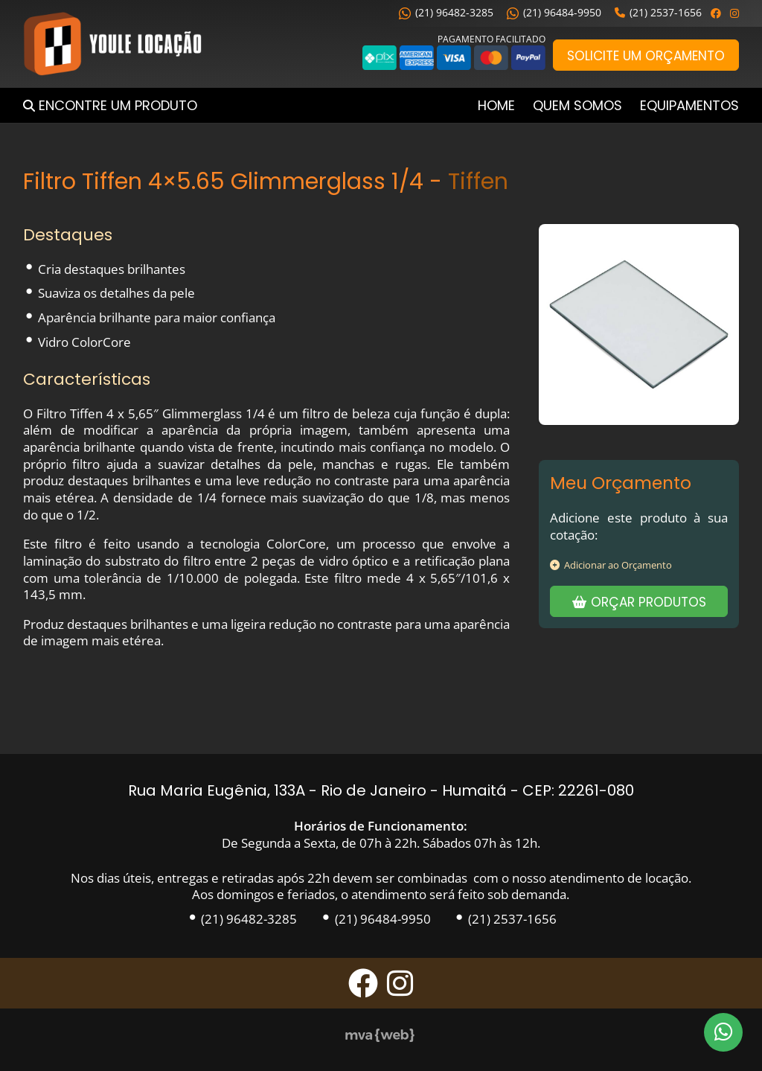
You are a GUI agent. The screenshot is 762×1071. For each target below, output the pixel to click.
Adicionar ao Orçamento (611, 565)
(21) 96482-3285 (446, 12)
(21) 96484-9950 (554, 12)
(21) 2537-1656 (658, 12)
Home (496, 105)
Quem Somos (577, 105)
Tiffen (478, 181)
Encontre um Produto (118, 105)
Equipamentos (689, 105)
